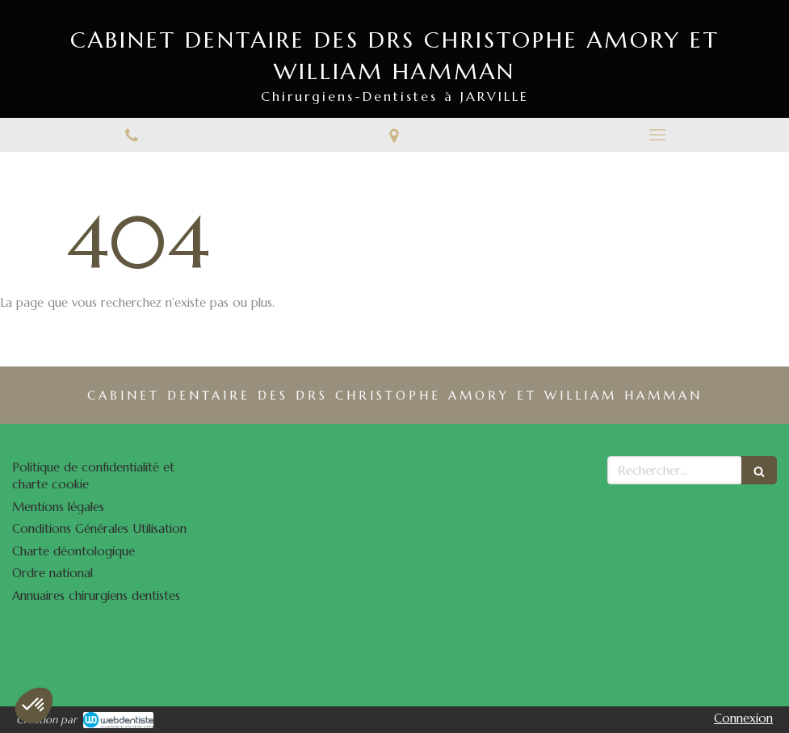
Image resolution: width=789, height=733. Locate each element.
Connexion (743, 718)
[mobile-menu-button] (657, 135)
